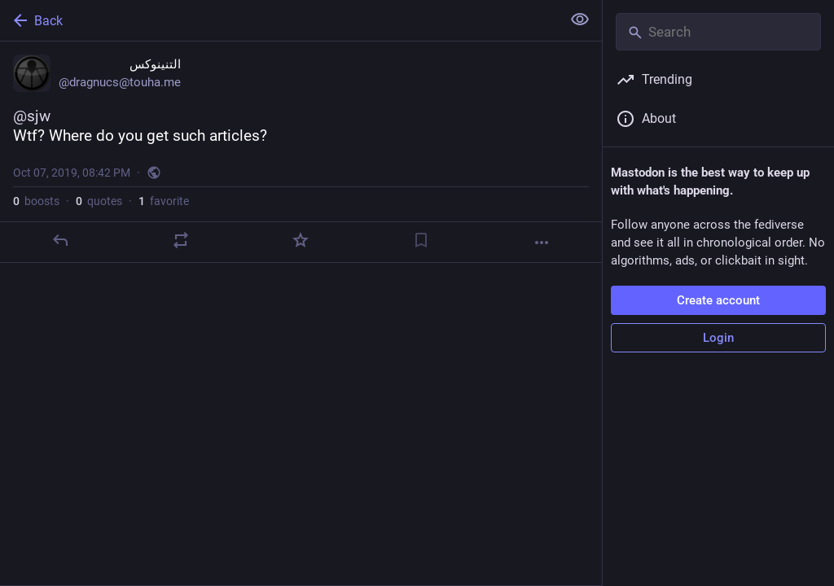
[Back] (279, 20)
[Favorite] (300, 240)
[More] (541, 242)
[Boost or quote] (181, 240)
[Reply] (60, 240)
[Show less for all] (580, 19)
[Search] (718, 31)
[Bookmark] (421, 240)
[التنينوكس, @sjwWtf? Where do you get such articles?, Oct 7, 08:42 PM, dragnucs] (301, 152)
